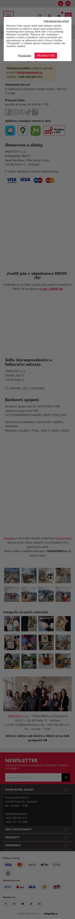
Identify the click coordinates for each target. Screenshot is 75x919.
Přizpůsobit (24, 55)
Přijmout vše (46, 55)
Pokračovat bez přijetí (56, 21)
